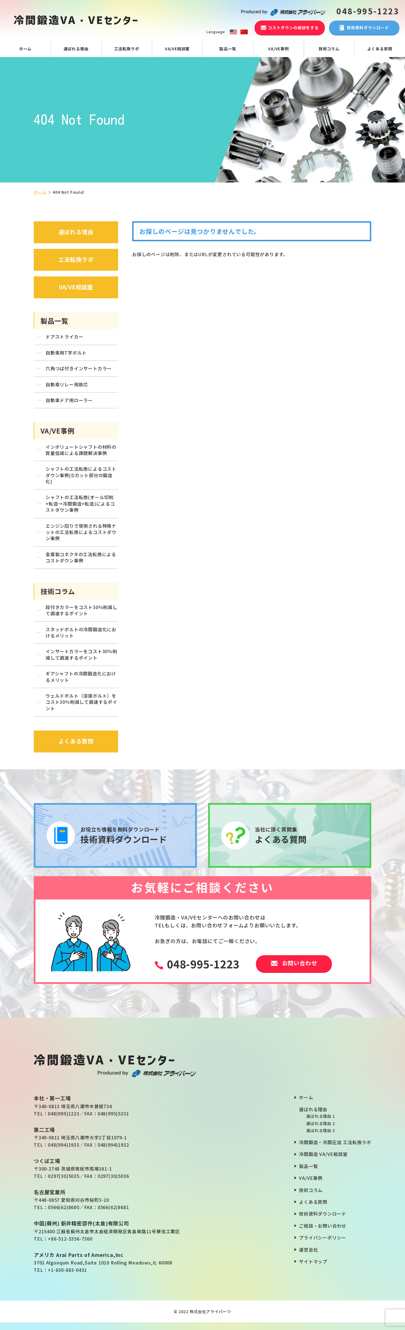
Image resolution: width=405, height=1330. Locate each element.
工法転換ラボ (126, 48)
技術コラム (329, 48)
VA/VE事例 (278, 48)
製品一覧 (227, 48)
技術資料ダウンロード (322, 1213)
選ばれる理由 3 (320, 1130)
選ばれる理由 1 (320, 1116)
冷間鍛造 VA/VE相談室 (323, 1154)
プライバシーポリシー (322, 1237)
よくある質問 (379, 48)
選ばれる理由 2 (320, 1123)
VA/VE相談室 (177, 48)
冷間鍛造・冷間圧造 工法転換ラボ (335, 1142)
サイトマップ (313, 1261)
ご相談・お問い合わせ (322, 1226)
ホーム (25, 48)
